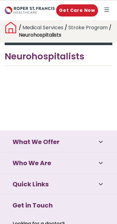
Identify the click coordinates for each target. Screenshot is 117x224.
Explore (108, 10)
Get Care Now (77, 10)
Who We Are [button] (31, 163)
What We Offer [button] (36, 142)
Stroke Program (88, 27)
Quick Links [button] (30, 184)
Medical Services (42, 27)
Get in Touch (32, 205)
